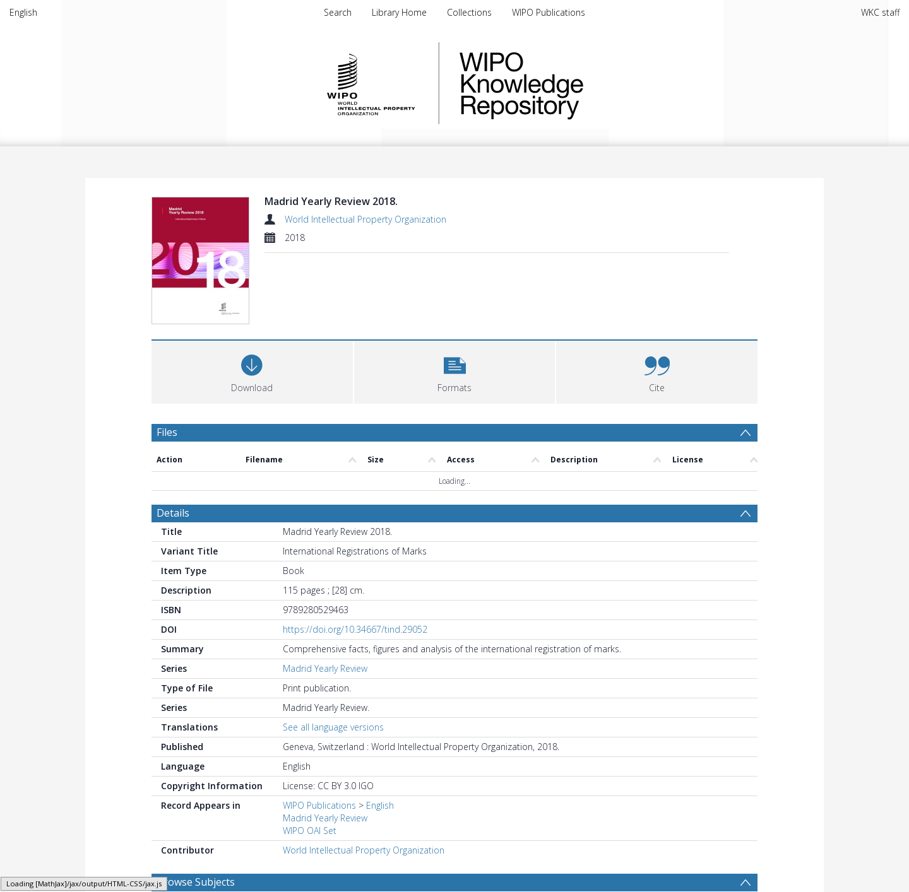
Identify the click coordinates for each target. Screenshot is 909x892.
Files (167, 432)
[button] (455, 371)
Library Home (399, 12)
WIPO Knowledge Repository (573, 83)
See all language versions (333, 727)
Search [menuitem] (338, 12)
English (23, 12)
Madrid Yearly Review (325, 668)
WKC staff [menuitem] (880, 12)
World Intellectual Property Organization (365, 219)
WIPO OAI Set (309, 830)
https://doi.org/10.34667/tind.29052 (355, 629)
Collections (469, 12)
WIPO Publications (548, 12)
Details (173, 513)
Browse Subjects (196, 882)
